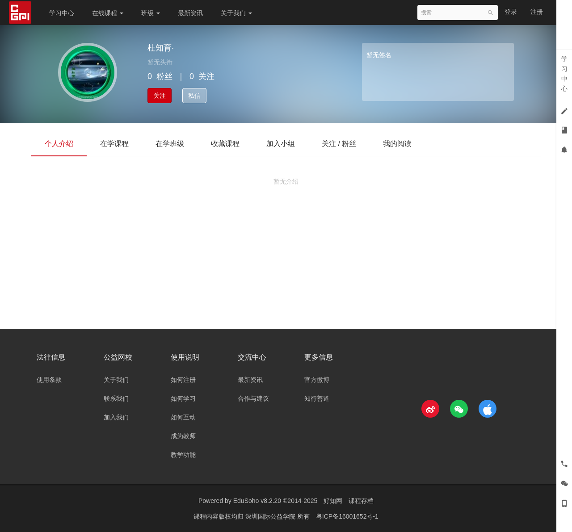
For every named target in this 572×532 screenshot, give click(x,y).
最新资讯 (190, 13)
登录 (511, 11)
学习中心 (61, 13)
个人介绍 (59, 143)
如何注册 (183, 379)
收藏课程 (225, 143)
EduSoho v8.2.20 (257, 500)
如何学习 (183, 398)
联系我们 (116, 398)
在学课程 (114, 143)
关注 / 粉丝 (339, 143)
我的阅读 (397, 143)
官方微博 (316, 379)
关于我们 (236, 13)
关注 (159, 95)
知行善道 (316, 398)
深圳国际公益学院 (271, 516)
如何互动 (183, 417)
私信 (194, 95)
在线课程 (107, 13)
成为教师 (183, 436)
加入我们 (116, 417)
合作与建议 (253, 398)
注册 (536, 11)
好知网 (333, 500)
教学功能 (183, 454)
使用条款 (49, 379)
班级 (150, 13)
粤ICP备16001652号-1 (347, 516)
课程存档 (361, 500)
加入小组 (280, 143)
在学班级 (170, 143)
